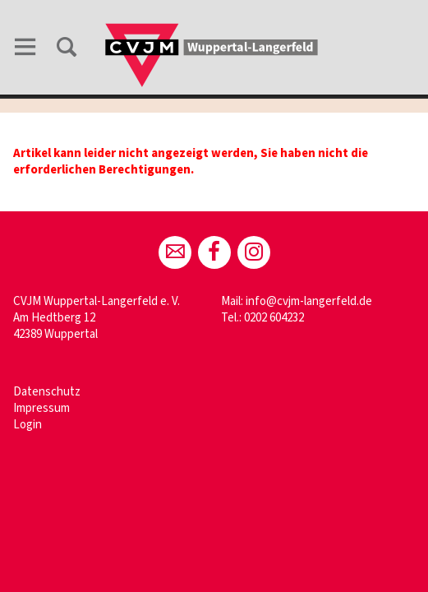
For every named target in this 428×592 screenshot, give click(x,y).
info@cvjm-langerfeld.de (309, 301)
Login (27, 424)
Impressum (41, 408)
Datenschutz (47, 391)
